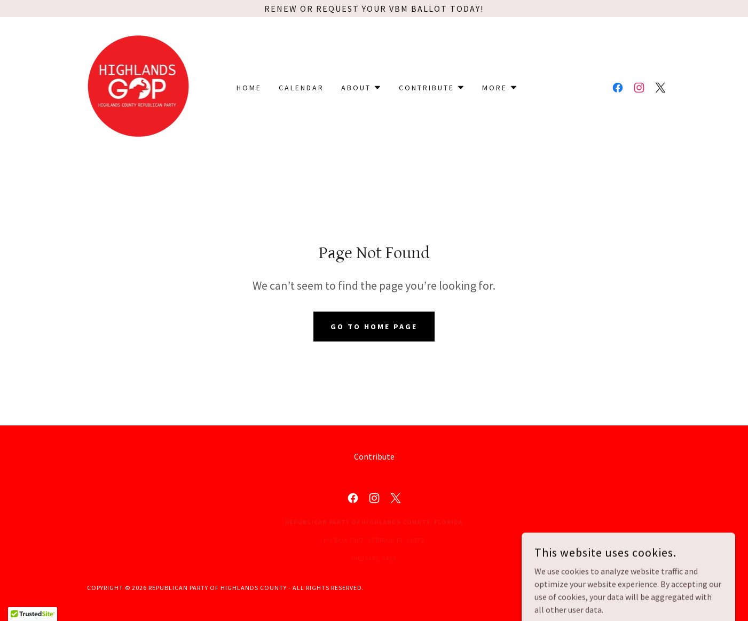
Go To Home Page (374, 326)
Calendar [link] (301, 87)
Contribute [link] (374, 456)
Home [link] (249, 87)
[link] (138, 86)
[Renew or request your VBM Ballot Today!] (374, 8)
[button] (361, 87)
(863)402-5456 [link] (374, 558)
